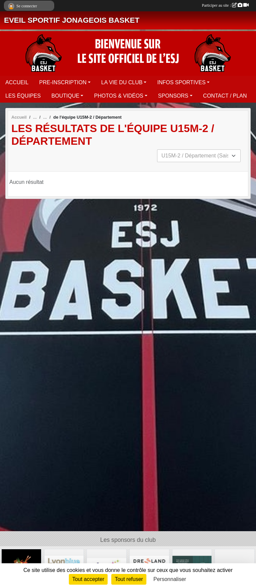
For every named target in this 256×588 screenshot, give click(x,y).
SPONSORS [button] (173, 96)
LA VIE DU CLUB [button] (122, 82)
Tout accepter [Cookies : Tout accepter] (88, 579)
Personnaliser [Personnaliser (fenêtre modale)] (169, 579)
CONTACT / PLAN (225, 96)
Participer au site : (225, 5)
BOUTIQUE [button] (65, 96)
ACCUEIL (16, 82)
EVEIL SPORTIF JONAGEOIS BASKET (71, 20)
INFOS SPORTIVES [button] (181, 82)
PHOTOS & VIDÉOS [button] (118, 96)
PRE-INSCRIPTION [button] (62, 82)
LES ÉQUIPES (23, 96)
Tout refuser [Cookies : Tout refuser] (129, 579)
